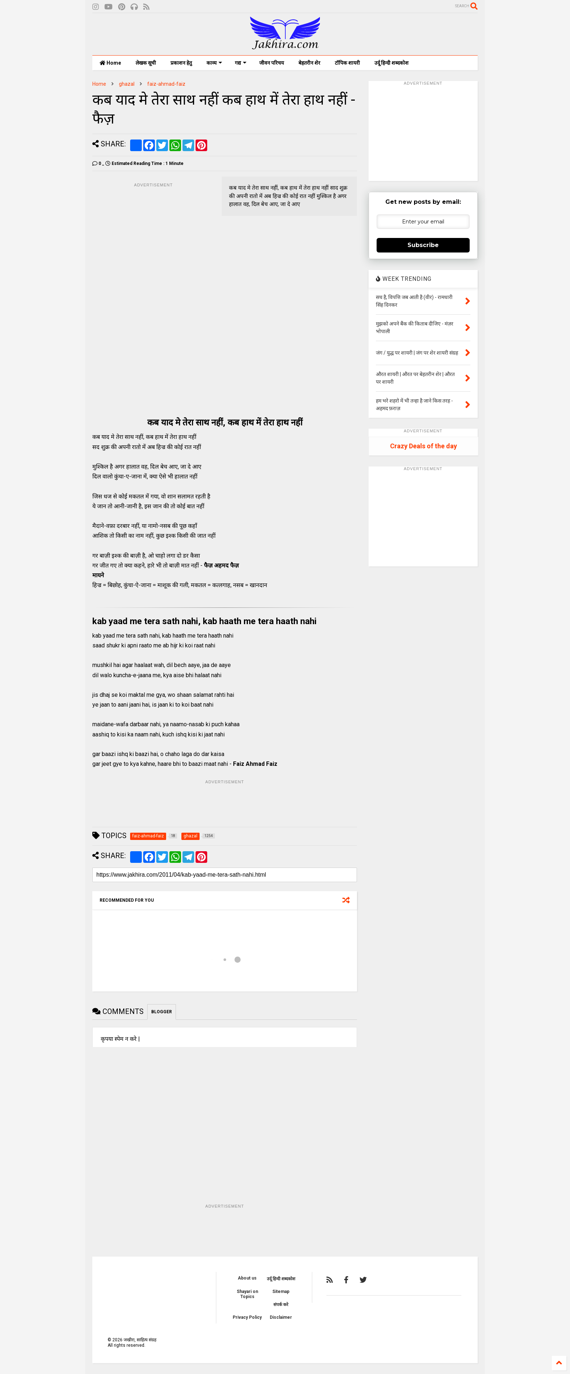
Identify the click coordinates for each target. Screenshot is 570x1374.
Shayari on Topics (247, 1294)
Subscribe (423, 245)
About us (247, 1278)
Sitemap (280, 1291)
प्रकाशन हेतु (181, 63)
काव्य (214, 63)
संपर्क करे (280, 1304)
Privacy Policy (247, 1317)
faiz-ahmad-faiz (166, 84)
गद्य (240, 63)
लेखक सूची (146, 63)
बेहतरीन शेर (309, 63)
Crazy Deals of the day (423, 446)
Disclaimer (281, 1317)
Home (110, 63)
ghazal (127, 84)
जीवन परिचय (271, 63)
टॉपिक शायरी (347, 63)
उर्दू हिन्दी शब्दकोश (391, 63)
